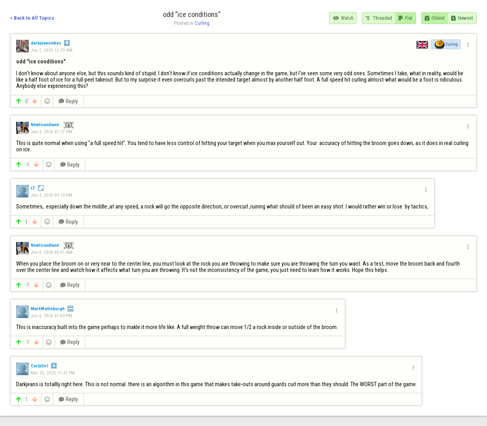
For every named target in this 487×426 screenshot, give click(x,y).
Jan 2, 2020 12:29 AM (51, 50)
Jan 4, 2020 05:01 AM (51, 252)
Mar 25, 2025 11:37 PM (53, 373)
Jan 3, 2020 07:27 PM (51, 131)
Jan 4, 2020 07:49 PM (51, 315)
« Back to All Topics (32, 18)
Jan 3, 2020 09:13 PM (51, 195)
